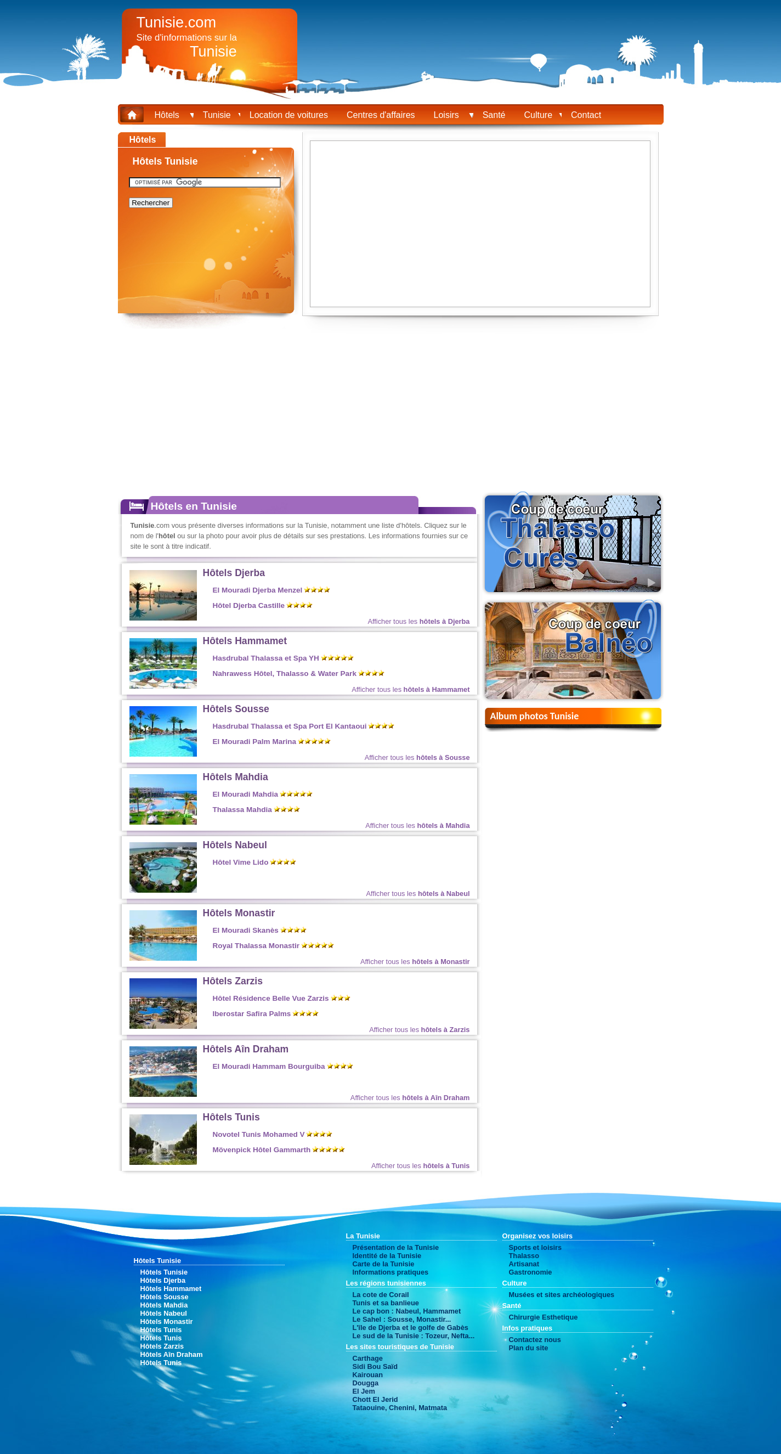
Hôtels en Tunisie (194, 506)
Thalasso (524, 1256)
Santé (494, 115)
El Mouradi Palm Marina (254, 741)
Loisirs (449, 115)
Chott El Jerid (375, 1399)
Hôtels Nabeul (235, 844)
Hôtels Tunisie (164, 1272)
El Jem (364, 1391)
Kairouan (368, 1375)
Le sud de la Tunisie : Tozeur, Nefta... (414, 1336)
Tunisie (217, 115)
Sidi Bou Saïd (375, 1366)
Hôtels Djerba (234, 572)
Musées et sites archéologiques (562, 1294)
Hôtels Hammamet (245, 640)
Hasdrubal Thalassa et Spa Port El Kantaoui (290, 726)
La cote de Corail (381, 1294)
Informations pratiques (391, 1272)
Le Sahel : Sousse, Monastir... (402, 1319)
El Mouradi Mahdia (245, 794)
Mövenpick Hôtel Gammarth (262, 1150)
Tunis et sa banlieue (386, 1303)
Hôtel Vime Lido (241, 862)
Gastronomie (530, 1272)
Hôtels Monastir (239, 913)
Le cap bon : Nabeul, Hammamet (407, 1311)
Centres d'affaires (381, 115)
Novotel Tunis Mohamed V (259, 1134)
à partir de (433, 592)
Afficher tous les (418, 621)
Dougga (366, 1383)
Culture (538, 115)
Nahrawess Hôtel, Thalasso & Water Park (284, 673)
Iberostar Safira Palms (252, 1014)
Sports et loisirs (535, 1247)
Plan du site (528, 1348)
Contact (586, 115)
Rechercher (151, 203)
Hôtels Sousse (236, 708)
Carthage (368, 1358)
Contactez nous (535, 1339)
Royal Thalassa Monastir (256, 946)
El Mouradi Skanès (246, 930)
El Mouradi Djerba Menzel (258, 590)
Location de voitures (289, 115)
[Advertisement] (63, 296)
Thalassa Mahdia (242, 809)
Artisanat (524, 1264)
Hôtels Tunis (231, 1117)
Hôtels (169, 115)
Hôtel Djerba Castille (249, 605)
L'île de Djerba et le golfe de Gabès (410, 1327)
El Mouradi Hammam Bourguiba (269, 1066)
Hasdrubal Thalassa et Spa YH (266, 658)
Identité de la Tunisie (387, 1256)
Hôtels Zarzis (233, 981)
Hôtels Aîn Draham (246, 1049)
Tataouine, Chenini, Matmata (400, 1408)
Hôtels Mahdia (235, 776)
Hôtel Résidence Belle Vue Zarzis (271, 998)
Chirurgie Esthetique (543, 1317)
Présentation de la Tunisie (396, 1247)
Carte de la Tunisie (384, 1264)
